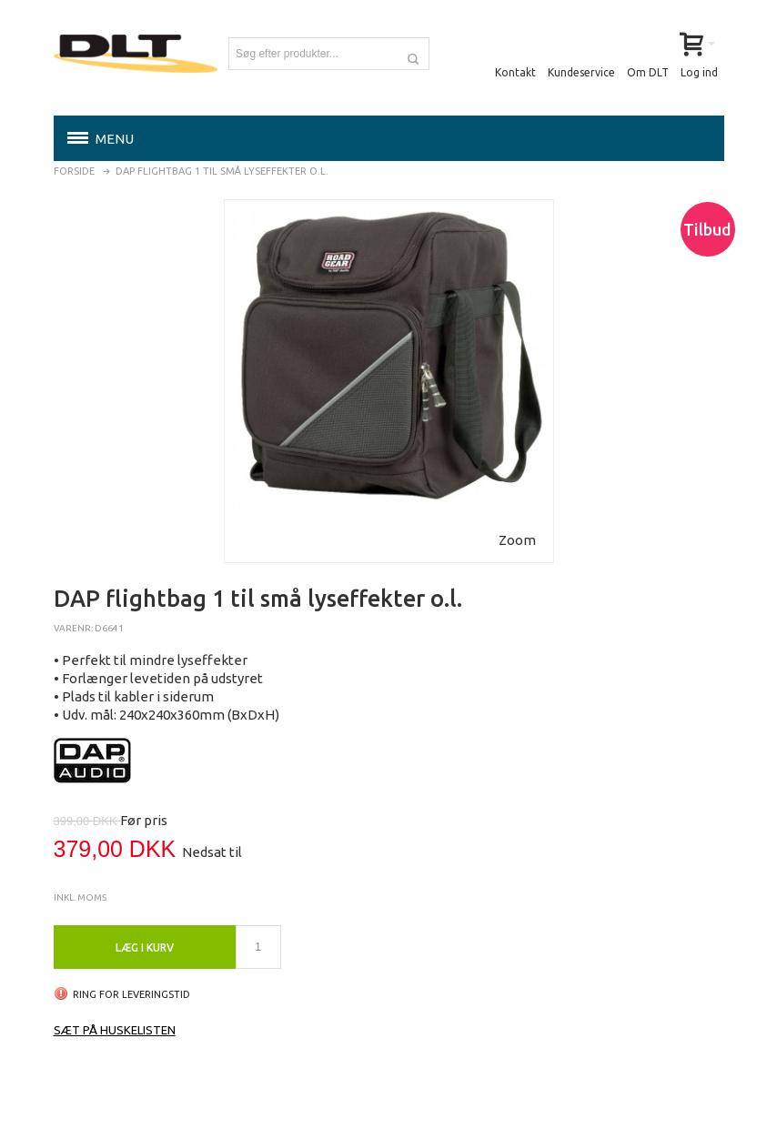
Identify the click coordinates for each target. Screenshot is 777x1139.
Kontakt (515, 72)
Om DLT (648, 72)
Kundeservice (581, 72)
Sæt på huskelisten (115, 1029)
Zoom (517, 540)
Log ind (699, 72)
